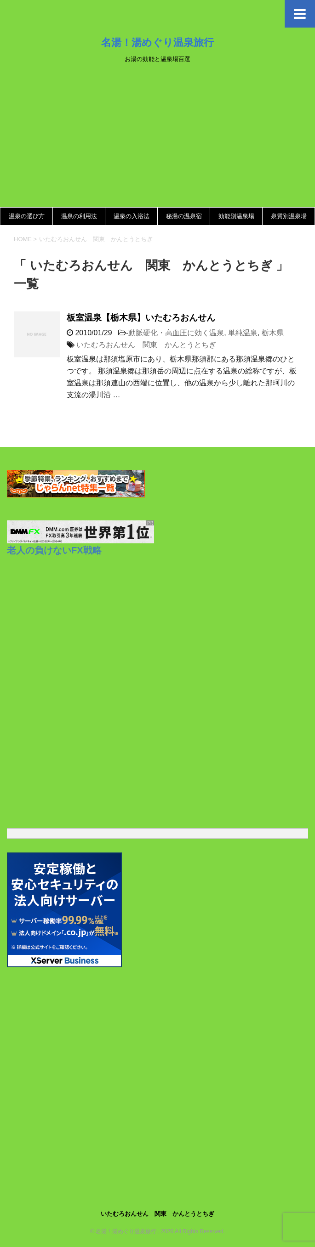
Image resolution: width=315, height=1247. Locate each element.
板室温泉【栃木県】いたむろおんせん (141, 317)
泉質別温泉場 (289, 216)
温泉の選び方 (27, 216)
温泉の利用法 (79, 216)
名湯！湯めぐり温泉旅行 (157, 42)
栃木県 (273, 333)
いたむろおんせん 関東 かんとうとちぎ (146, 345)
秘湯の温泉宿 (184, 216)
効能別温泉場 (236, 216)
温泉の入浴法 (131, 216)
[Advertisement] (157, 138)
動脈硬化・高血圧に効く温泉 (176, 333)
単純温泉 (243, 333)
